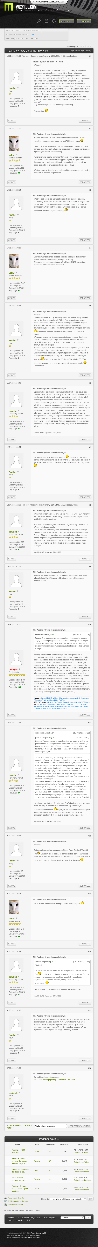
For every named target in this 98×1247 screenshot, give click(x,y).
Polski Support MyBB (38, 1233)
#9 (90, 566)
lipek (37, 1188)
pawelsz (13, 411)
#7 (90, 447)
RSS (29, 1220)
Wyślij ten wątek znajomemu (18, 1201)
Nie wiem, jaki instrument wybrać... (18, 34)
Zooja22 (37, 1170)
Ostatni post (78, 1152)
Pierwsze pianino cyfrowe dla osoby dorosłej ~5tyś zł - (19, 1161)
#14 (89, 951)
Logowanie (84, 21)
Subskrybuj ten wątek (15, 1204)
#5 (90, 306)
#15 (89, 1010)
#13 (89, 894)
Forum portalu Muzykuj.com (29, 1218)
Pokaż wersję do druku (16, 1198)
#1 (90, 56)
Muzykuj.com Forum (13, 30)
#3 (90, 190)
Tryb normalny (86, 51)
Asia (37, 1151)
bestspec (87, 1180)
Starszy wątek (15, 1125)
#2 (90, 128)
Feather (73, 56)
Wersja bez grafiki (16, 1220)
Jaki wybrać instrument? (31, 30)
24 (50, 1161)
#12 (89, 836)
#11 (89, 723)
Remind (37, 1179)
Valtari (12, 155)
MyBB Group (35, 1235)
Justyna (37, 1161)
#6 (90, 383)
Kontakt (11, 1218)
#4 (90, 248)
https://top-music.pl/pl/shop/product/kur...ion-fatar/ (54, 1080)
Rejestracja (67, 21)
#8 (90, 505)
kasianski (13, 1093)
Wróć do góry (49, 1218)
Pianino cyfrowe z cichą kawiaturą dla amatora (20, 1188)
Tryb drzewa (75, 51)
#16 (89, 1068)
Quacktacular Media (32, 1237)
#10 (89, 624)
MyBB (17, 1235)
